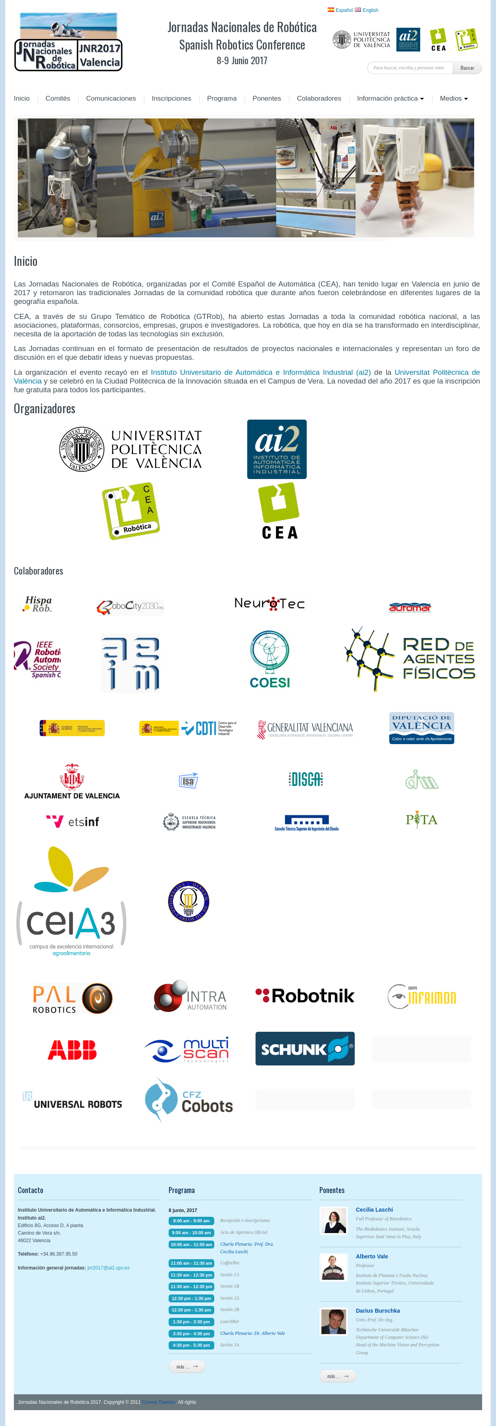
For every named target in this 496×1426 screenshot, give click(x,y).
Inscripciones (171, 99)
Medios (450, 99)
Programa (222, 99)
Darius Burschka (393, 1311)
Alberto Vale (393, 1256)
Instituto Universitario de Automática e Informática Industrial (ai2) (261, 372)
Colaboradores (319, 99)
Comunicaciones (111, 99)
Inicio (22, 99)
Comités (58, 99)
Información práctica (386, 99)
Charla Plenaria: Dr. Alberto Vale (252, 1333)
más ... (187, 1366)
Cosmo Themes (158, 1402)
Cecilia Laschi (393, 1209)
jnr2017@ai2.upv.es (108, 1268)
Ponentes (267, 99)
